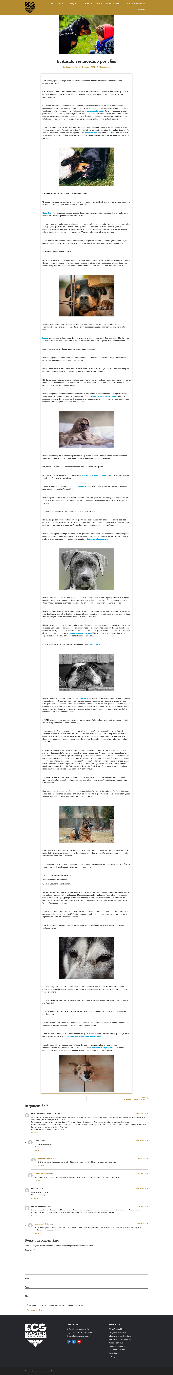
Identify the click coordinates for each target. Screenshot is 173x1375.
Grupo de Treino (113, 4)
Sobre (61, 4)
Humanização (95, 644)
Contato (142, 9)
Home (51, 4)
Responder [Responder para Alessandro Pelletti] (41, 1165)
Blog (99, 4)
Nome (27, 1278)
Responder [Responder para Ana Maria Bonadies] (34, 1216)
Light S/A (47, 213)
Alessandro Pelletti (45, 1158)
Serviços (72, 4)
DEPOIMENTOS (87, 4)
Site (26, 1296)
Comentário (30, 1250)
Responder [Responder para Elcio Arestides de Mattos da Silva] (34, 1133)
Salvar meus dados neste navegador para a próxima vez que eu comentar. (55, 1305)
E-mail (28, 1287)
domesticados (91, 132)
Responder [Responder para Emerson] (38, 1150)
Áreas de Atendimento (136, 4)
